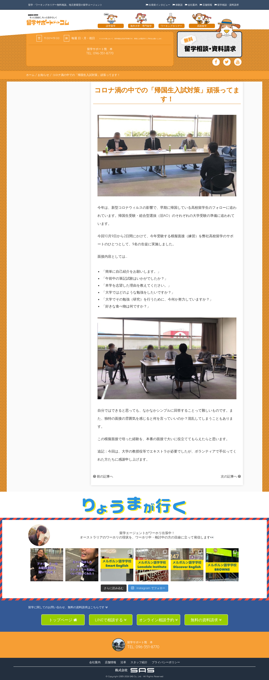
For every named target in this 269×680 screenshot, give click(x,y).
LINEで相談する (111, 619)
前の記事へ (103, 476)
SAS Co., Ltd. (136, 676)
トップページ (63, 619)
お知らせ (43, 75)
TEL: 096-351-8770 (100, 53)
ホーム (30, 75)
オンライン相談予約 (158, 619)
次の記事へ (231, 476)
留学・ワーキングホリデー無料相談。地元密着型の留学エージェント (65, 4)
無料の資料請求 (206, 619)
